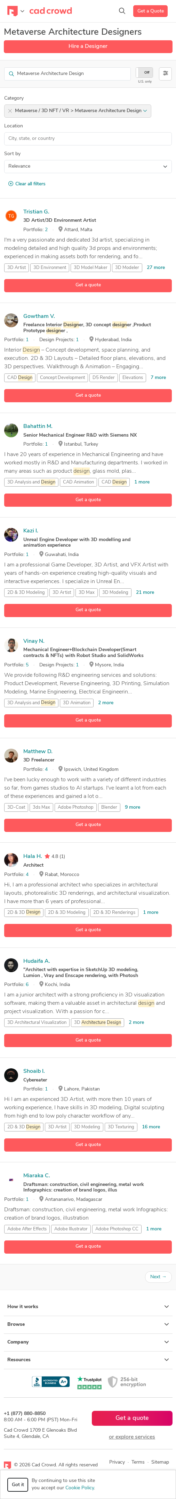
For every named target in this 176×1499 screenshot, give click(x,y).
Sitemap (160, 1462)
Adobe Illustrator (71, 1229)
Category (14, 98)
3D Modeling (115, 592)
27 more (156, 267)
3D (97, 1023)
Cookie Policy (79, 1488)
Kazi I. (30, 531)
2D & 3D (23, 912)
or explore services (132, 1437)
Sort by (12, 154)
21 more (145, 592)
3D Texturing (121, 1127)
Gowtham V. (39, 316)
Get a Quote (150, 11)
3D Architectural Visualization (36, 1022)
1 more (142, 482)
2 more (105, 703)
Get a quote (88, 285)
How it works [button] (88, 1306)
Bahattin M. (38, 426)
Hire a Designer (88, 46)
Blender (109, 807)
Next (158, 1277)
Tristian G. (36, 212)
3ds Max (41, 807)
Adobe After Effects (27, 1229)
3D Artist (16, 268)
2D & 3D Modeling (26, 592)
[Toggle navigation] (16, 11)
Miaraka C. (36, 1176)
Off (146, 73)
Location (13, 126)
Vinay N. (34, 641)
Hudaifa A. (36, 961)
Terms (138, 1462)
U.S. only (145, 82)
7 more (158, 377)
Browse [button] (88, 1324)
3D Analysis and (31, 482)
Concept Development (62, 378)
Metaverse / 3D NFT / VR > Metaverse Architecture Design (81, 110)
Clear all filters (27, 184)
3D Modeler (127, 268)
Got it (18, 1485)
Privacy (117, 1462)
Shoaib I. (34, 1071)
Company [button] (88, 1342)
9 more (132, 807)
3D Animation (76, 703)
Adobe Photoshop (76, 807)
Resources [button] (88, 1360)
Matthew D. (38, 752)
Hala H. (32, 856)
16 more (151, 1127)
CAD (19, 378)
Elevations (132, 378)
